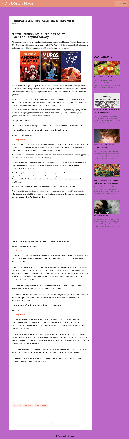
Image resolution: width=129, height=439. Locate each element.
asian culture (17, 405)
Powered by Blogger (64, 436)
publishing (44, 405)
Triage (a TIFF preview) (101, 215)
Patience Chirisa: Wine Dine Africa (104, 77)
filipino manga (28, 405)
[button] (13, 27)
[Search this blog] (117, 3)
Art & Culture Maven (19, 3)
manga (37, 405)
